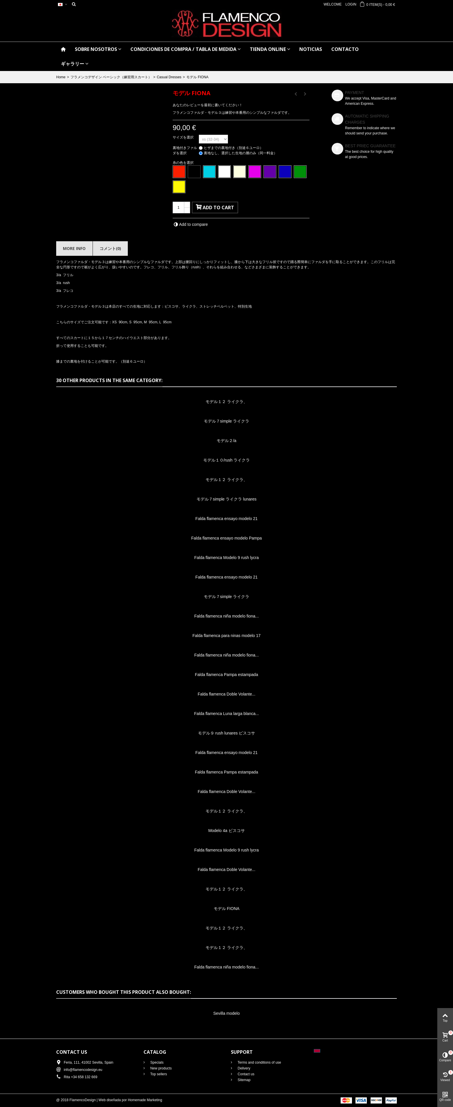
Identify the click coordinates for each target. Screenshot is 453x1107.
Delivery (243, 1068)
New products (160, 1068)
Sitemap (243, 1080)
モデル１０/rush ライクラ (226, 460)
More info (74, 248)
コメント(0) (110, 248)
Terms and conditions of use (259, 1062)
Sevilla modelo (226, 1013)
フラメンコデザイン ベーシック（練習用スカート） (111, 77)
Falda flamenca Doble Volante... (226, 694)
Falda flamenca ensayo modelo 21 (226, 518)
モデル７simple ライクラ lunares (226, 499)
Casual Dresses (169, 77)
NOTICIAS (310, 49)
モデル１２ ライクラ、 (226, 401)
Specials (156, 1062)
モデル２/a (226, 440)
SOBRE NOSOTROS (96, 49)
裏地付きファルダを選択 (185, 150)
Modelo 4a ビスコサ (226, 830)
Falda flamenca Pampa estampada (226, 674)
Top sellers (158, 1074)
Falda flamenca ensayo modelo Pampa (226, 538)
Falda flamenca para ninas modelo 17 (226, 635)
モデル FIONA (227, 908)
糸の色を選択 (183, 163)
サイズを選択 (183, 137)
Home (61, 77)
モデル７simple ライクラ (226, 421)
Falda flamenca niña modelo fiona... (226, 616)
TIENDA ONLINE (268, 49)
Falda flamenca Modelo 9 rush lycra (226, 557)
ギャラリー (72, 64)
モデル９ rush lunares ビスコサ (226, 733)
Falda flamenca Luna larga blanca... (226, 713)
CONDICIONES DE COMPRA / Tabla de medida (183, 49)
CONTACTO (345, 49)
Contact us (245, 1074)
